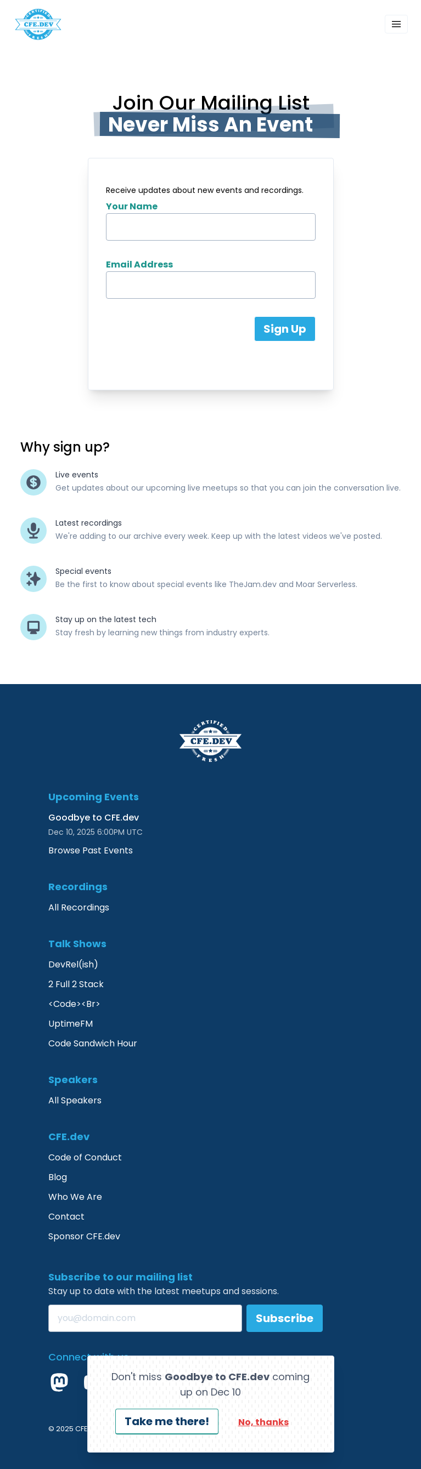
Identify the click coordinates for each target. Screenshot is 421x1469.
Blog (57, 1177)
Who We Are (75, 1197)
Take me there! (167, 1421)
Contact (66, 1216)
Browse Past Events (90, 850)
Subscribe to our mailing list (120, 1277)
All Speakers (75, 1100)
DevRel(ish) (73, 964)
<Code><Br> (74, 1004)
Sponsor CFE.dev (84, 1236)
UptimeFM (70, 1023)
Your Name (132, 206)
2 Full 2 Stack (76, 984)
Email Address (139, 264)
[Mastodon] (59, 1382)
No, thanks (263, 1422)
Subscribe (284, 1318)
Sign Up (284, 329)
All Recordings (78, 907)
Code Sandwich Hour (92, 1043)
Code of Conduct (85, 1157)
